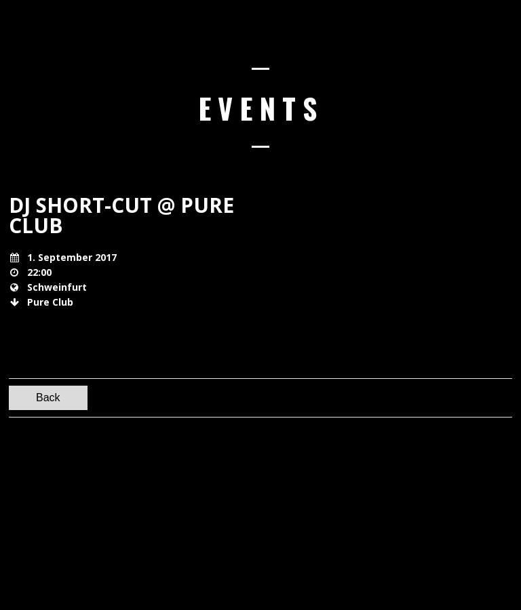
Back (48, 397)
